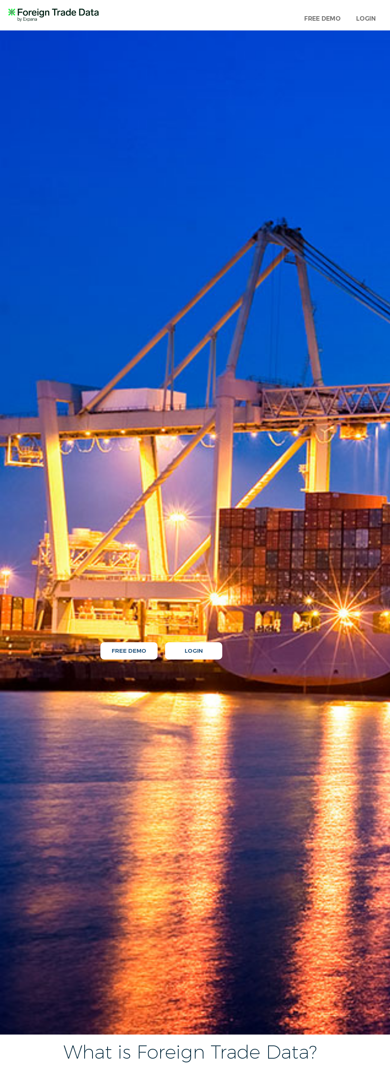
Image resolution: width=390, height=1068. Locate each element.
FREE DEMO (322, 18)
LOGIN (366, 18)
